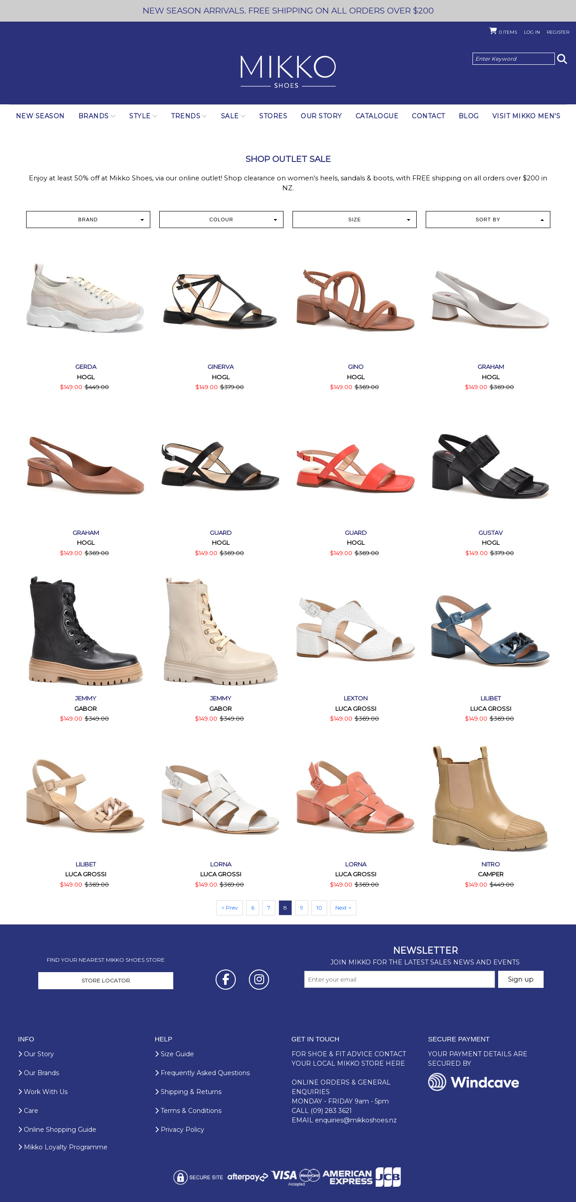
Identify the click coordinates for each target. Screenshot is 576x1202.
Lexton (356, 698)
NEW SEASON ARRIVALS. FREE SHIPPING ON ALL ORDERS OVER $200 (288, 10)
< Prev (229, 907)
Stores (273, 116)
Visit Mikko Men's (526, 116)
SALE (230, 116)
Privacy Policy (179, 1130)
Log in (532, 32)
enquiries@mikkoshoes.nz (356, 1120)
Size (379, 219)
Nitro (491, 864)
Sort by (510, 219)
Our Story (321, 116)
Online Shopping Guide (57, 1130)
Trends (185, 116)
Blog (469, 116)
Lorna (220, 864)
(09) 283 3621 (331, 1111)
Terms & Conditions (188, 1111)
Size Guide (174, 1054)
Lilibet (491, 698)
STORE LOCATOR (105, 980)
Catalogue (377, 116)
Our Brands (38, 1073)
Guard (221, 532)
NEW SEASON (40, 116)
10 (319, 907)
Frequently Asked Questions (202, 1073)
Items (508, 32)
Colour (243, 219)
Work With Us (43, 1092)
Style (140, 116)
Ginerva (220, 366)
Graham (490, 366)
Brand (111, 219)
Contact (428, 116)
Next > (343, 907)
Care (28, 1111)
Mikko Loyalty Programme (63, 1147)
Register (558, 32)
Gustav (490, 532)
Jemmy (85, 698)
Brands (93, 116)
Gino (356, 366)
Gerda (85, 366)
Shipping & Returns (188, 1092)
